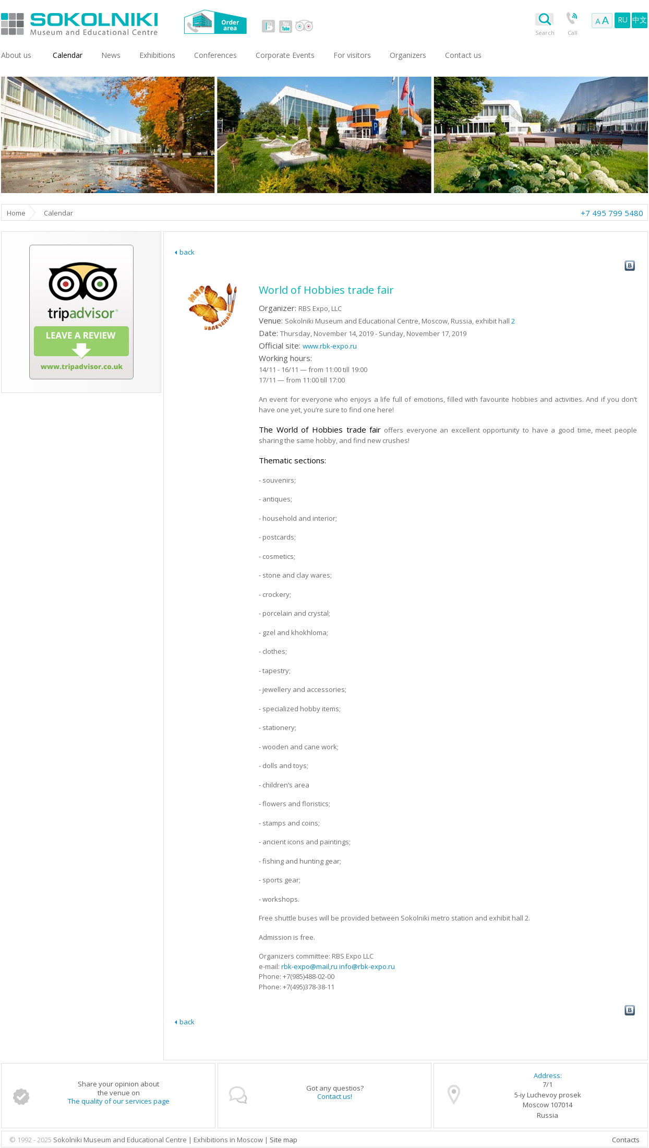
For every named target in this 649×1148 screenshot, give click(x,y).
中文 (639, 20)
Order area (215, 21)
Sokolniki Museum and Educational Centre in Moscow (122, 21)
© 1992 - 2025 (31, 1139)
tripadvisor (304, 26)
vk (268, 26)
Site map (283, 1139)
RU (623, 20)
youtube (285, 26)
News (111, 55)
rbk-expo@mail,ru (309, 966)
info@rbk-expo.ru (367, 966)
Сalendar (67, 55)
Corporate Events (285, 55)
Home (16, 213)
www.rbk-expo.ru (330, 346)
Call (573, 33)
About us (16, 55)
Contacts (626, 1139)
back (187, 252)
